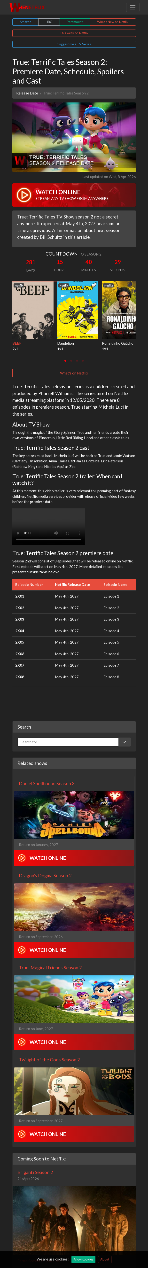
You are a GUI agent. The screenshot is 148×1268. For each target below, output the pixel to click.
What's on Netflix (74, 373)
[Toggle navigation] (132, 7)
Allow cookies (83, 1259)
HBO (49, 22)
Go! (125, 742)
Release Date (27, 93)
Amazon (25, 22)
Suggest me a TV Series (74, 44)
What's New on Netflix (112, 22)
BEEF (16, 343)
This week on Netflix (74, 33)
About (104, 1259)
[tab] (65, 360)
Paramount (75, 22)
